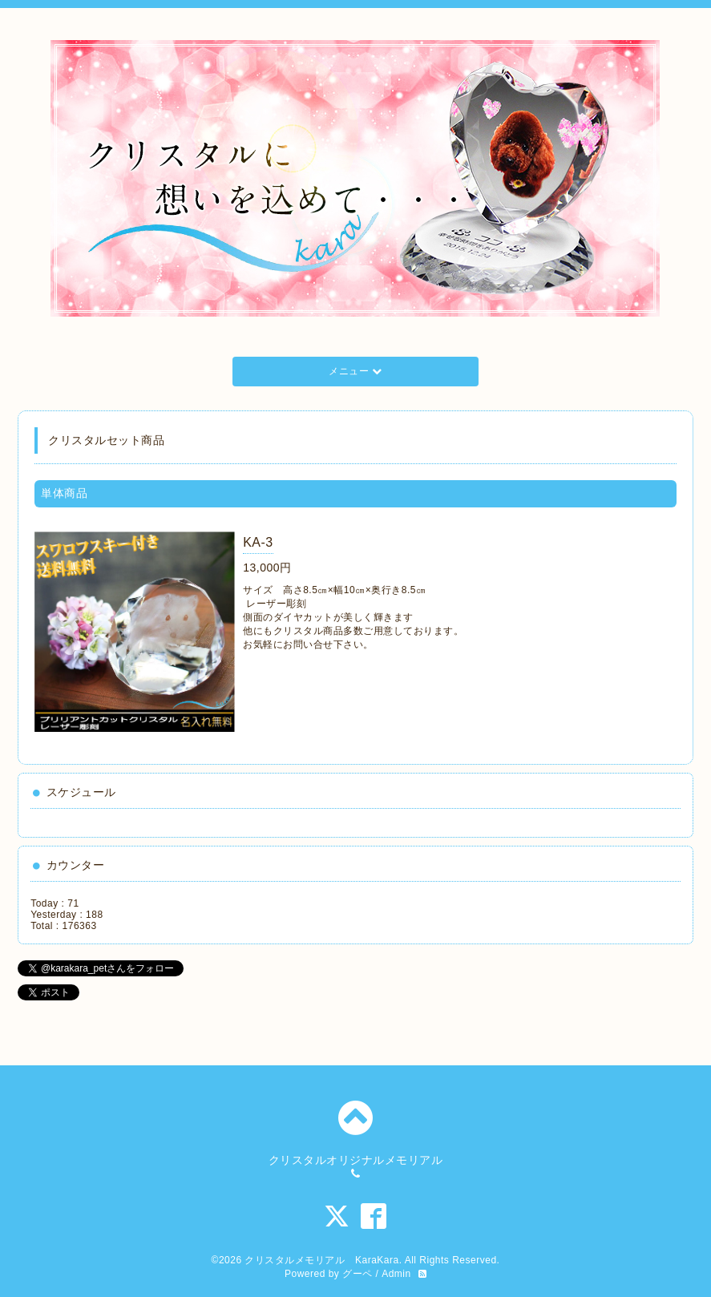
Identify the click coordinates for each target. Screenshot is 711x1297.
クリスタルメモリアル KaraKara (321, 1260)
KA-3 (258, 542)
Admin (396, 1273)
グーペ (357, 1273)
